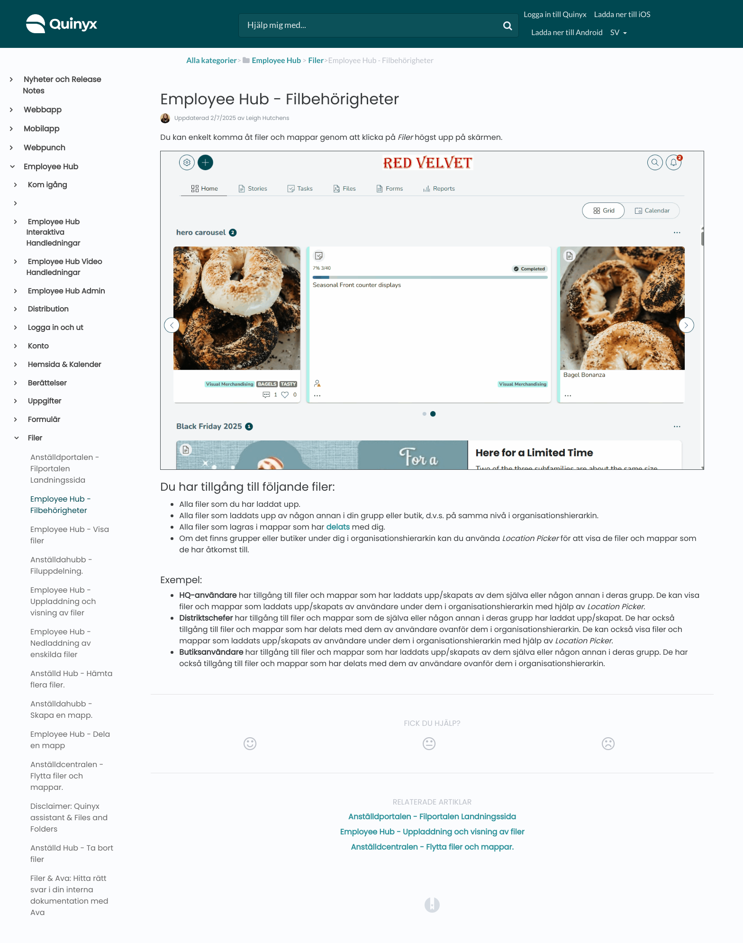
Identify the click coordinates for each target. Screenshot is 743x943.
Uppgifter (44, 401)
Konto (38, 346)
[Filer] (316, 60)
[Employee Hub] (271, 60)
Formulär (43, 420)
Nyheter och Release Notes (62, 85)
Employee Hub (50, 166)
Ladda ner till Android (567, 32)
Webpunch (44, 147)
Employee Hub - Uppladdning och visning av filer (432, 831)
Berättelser (47, 383)
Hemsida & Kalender (64, 365)
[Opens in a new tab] (432, 904)
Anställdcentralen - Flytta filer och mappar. (432, 847)
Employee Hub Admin (66, 291)
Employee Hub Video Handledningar (64, 267)
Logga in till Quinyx (555, 14)
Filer (34, 438)
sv (615, 32)
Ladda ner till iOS (622, 14)
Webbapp (42, 109)
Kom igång (47, 185)
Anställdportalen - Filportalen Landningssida (432, 816)
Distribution (48, 309)
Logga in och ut (55, 328)
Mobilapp (41, 128)
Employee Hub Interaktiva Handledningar (54, 233)
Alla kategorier (211, 60)
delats (338, 527)
